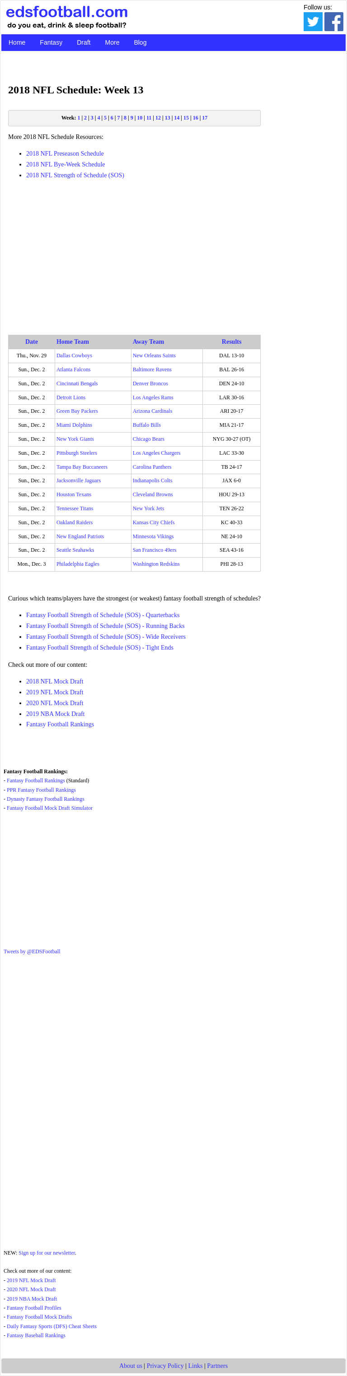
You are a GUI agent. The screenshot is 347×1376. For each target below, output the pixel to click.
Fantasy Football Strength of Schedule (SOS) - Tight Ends (100, 647)
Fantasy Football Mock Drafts (39, 1317)
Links (195, 1365)
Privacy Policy (165, 1365)
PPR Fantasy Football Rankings (41, 790)
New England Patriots (80, 536)
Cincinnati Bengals (77, 383)
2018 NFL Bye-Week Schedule (65, 164)
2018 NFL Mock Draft (55, 681)
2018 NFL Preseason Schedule (65, 153)
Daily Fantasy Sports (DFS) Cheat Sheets (52, 1326)
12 (158, 118)
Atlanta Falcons (73, 369)
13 (167, 118)
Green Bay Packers (77, 411)
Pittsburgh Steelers (76, 453)
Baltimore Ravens (152, 369)
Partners (217, 1365)
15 (186, 118)
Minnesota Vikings (153, 536)
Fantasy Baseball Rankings (36, 1335)
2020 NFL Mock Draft (55, 703)
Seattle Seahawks (75, 550)
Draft (83, 42)
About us (130, 1365)
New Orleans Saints (154, 355)
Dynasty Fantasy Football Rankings (45, 799)
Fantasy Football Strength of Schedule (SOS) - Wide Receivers (106, 636)
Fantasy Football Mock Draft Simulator (50, 808)
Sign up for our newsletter (47, 1253)
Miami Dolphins (74, 425)
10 (139, 118)
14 (176, 118)
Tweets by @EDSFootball (32, 951)
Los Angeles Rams (153, 397)
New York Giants (75, 439)
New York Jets (148, 508)
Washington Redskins (156, 564)
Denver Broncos (150, 383)
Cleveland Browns (153, 494)
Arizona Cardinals (153, 411)
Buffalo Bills (147, 425)
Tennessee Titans (75, 508)
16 (195, 118)
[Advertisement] (134, 250)
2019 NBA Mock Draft (55, 714)
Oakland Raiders (74, 522)
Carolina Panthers (152, 467)
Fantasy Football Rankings (60, 724)
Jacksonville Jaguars (78, 480)
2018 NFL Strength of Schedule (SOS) (75, 175)
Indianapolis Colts (153, 480)
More (112, 42)
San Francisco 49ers (155, 550)
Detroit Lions (70, 397)
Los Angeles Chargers (157, 453)
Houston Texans (73, 494)
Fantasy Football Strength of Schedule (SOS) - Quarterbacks (102, 615)
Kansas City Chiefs (154, 522)
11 (148, 118)
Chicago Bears (148, 439)
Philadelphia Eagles (77, 564)
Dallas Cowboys (74, 355)
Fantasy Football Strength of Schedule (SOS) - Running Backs (105, 626)
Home (17, 42)
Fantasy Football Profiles (34, 1308)
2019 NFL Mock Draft (55, 692)
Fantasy (51, 42)
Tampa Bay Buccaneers (82, 467)
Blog (140, 42)
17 (204, 118)
